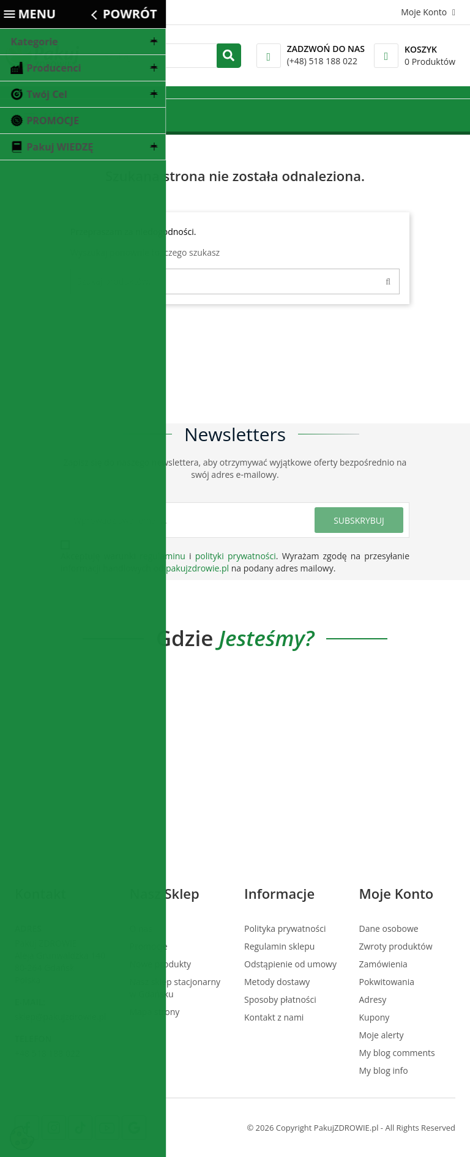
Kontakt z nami (274, 1017)
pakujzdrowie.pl (197, 568)
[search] (229, 55)
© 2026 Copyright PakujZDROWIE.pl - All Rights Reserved (351, 1127)
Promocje (149, 946)
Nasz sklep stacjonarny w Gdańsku (175, 988)
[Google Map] (134, 1127)
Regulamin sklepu (279, 946)
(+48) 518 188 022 (322, 61)
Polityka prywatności (285, 928)
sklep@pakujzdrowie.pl (60, 1016)
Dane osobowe (389, 928)
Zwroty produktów (396, 946)
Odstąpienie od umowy (290, 964)
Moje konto (396, 893)
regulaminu (162, 556)
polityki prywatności (235, 556)
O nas (141, 928)
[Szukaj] (235, 281)
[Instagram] (54, 1127)
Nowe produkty (161, 964)
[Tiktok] (80, 1127)
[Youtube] (107, 1127)
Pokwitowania (387, 982)
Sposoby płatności (280, 999)
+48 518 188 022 (47, 1053)
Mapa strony (155, 1011)
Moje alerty (381, 1035)
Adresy (373, 999)
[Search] (391, 281)
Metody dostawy (277, 982)
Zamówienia (383, 964)
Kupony (374, 1017)
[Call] (268, 55)
